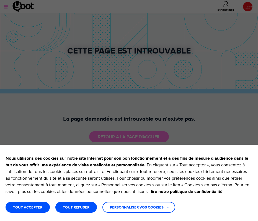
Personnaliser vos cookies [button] (137, 207)
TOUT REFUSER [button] (76, 207)
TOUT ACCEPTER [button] (27, 207)
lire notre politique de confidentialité (187, 191)
